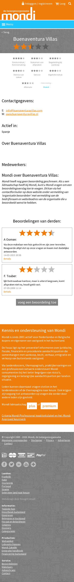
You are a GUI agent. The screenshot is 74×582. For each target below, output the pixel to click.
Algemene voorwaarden (14, 440)
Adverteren (64, 440)
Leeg (62, 3)
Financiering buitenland (14, 553)
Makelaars (7, 567)
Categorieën (8, 531)
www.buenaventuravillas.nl (22, 114)
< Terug (5, 32)
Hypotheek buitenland (13, 512)
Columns (6, 524)
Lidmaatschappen (11, 544)
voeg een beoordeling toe (37, 302)
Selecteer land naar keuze (16, 492)
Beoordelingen (10, 563)
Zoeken (69, 3)
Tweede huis (8, 508)
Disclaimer (36, 440)
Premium (49, 406)
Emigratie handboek (12, 550)
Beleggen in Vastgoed (13, 518)
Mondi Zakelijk (9, 547)
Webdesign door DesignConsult (18, 499)
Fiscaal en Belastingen (13, 521)
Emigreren (7, 515)
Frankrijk (6, 476)
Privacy (50, 440)
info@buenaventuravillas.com (24, 110)
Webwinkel (7, 541)
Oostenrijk (7, 483)
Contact (8, 443)
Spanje (5, 489)
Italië (4, 479)
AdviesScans (8, 570)
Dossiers (6, 528)
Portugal (6, 486)
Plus (32, 406)
